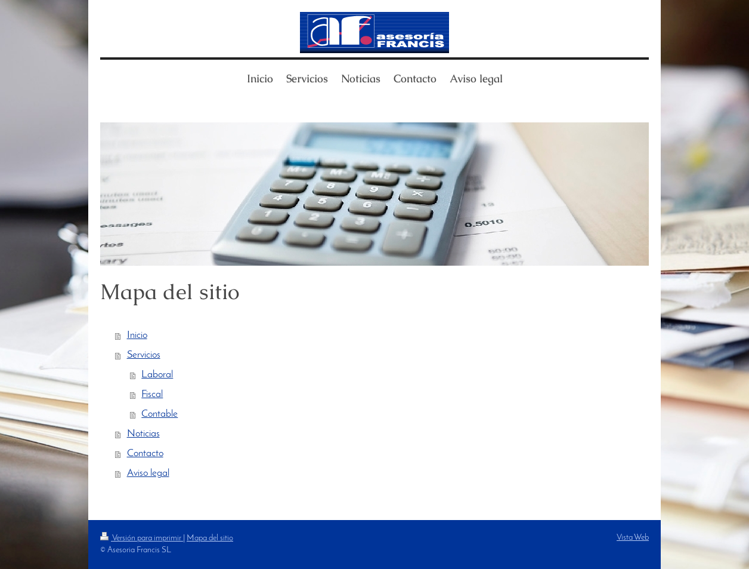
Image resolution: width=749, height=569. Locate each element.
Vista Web (633, 537)
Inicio (137, 335)
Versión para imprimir (141, 538)
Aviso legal (148, 473)
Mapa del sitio (210, 538)
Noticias (143, 434)
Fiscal (152, 394)
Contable (159, 414)
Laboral (157, 375)
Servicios (143, 355)
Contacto (145, 454)
